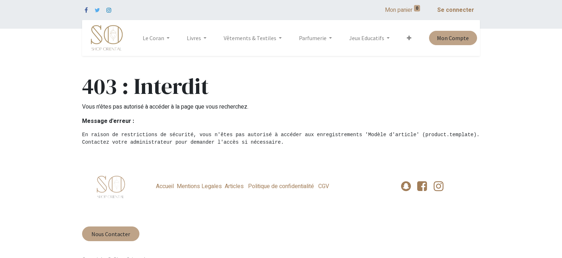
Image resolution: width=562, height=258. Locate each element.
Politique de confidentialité (281, 186)
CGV (323, 186)
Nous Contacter (110, 234)
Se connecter (455, 10)
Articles (234, 186)
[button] (409, 38)
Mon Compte (453, 38)
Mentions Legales (199, 186)
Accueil (165, 186)
